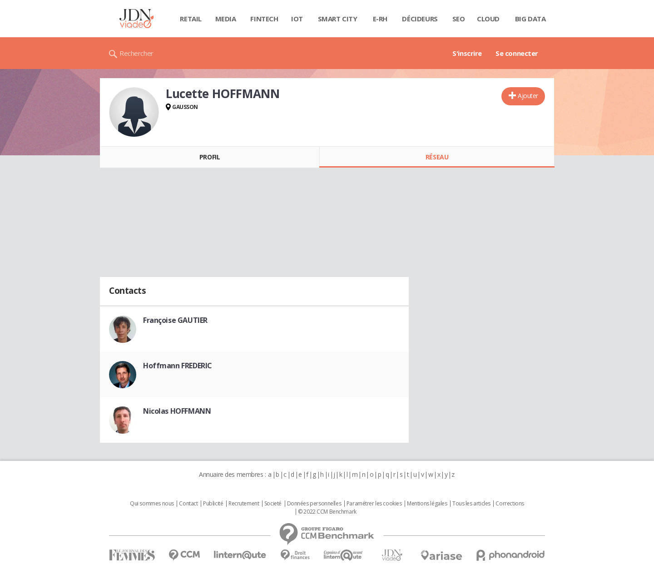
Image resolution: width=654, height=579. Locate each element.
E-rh (380, 18)
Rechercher (136, 53)
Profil (209, 157)
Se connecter (516, 53)
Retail (190, 18)
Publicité (213, 503)
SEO (458, 18)
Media (225, 18)
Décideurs (419, 18)
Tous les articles (471, 503)
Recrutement (243, 503)
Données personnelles (314, 503)
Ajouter (528, 95)
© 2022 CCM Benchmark (327, 512)
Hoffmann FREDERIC (177, 366)
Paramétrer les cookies (374, 503)
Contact (188, 503)
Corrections (509, 503)
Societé (273, 503)
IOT (297, 18)
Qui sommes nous (152, 503)
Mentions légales (427, 503)
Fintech (264, 18)
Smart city (337, 18)
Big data (530, 18)
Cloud (488, 18)
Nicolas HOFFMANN (177, 411)
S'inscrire (467, 53)
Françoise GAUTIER (175, 320)
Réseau (437, 157)
